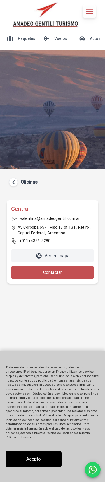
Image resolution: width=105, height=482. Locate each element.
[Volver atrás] (13, 182)
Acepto (33, 459)
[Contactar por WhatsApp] (93, 470)
